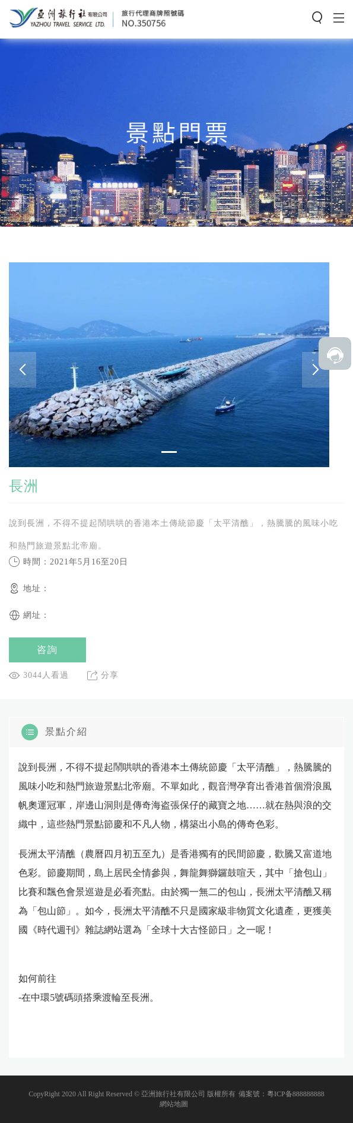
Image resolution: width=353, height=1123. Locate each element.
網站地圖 (174, 1104)
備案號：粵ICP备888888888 (281, 1094)
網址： (29, 615)
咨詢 (47, 650)
